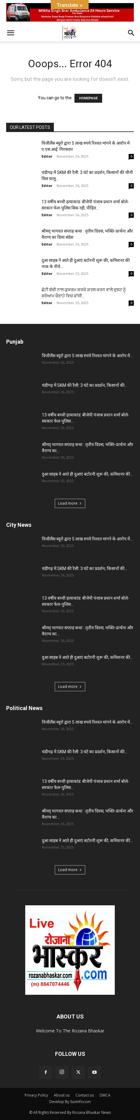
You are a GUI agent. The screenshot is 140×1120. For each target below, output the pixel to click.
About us (62, 1095)
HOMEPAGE (88, 98)
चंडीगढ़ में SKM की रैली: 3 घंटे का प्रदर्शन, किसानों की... (84, 385)
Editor (47, 156)
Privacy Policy (36, 1095)
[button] (10, 33)
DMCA (105, 1095)
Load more (70, 503)
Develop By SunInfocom (70, 1101)
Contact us (84, 1095)
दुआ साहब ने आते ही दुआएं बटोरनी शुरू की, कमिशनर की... (87, 474)
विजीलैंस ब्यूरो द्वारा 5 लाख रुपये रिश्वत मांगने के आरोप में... (87, 355)
